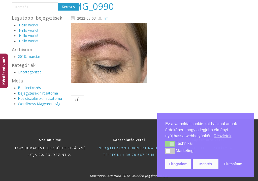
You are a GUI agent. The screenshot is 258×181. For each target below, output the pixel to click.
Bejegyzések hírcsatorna (38, 93)
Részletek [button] (222, 136)
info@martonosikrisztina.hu (129, 148)
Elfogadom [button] (178, 164)
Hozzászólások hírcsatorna (40, 98)
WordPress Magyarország (39, 103)
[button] (170, 143)
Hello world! (28, 25)
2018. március (29, 56)
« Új (77, 99)
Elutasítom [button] (233, 164)
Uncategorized (30, 72)
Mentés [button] (205, 164)
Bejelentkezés (29, 87)
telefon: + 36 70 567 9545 (129, 154)
